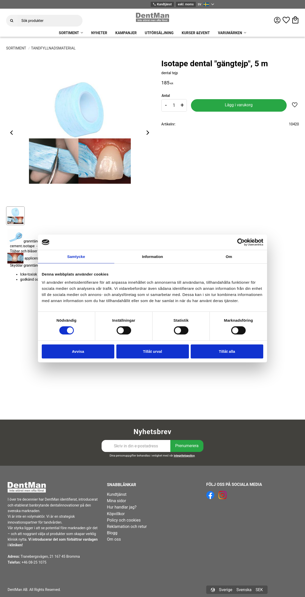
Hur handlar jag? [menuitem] (121, 507)
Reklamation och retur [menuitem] (127, 526)
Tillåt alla (227, 351)
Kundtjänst (162, 4)
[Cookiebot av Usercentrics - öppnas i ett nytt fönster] (241, 242)
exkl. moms (186, 4)
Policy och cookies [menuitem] (124, 520)
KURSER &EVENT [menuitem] (196, 33)
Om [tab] (229, 256)
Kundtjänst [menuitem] (117, 494)
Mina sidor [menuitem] (116, 500)
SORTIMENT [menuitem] (69, 33)
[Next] (147, 132)
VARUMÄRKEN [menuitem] (230, 33)
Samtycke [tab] (76, 256)
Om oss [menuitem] (114, 539)
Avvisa (78, 351)
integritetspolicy (184, 455)
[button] (286, 20)
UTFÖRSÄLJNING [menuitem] (159, 33)
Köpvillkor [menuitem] (116, 513)
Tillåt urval (152, 351)
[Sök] (11, 21)
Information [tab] (152, 256)
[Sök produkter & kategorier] (49, 21)
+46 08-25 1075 (34, 562)
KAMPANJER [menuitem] (126, 33)
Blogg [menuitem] (112, 532)
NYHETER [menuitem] (99, 33)
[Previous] (12, 132)
